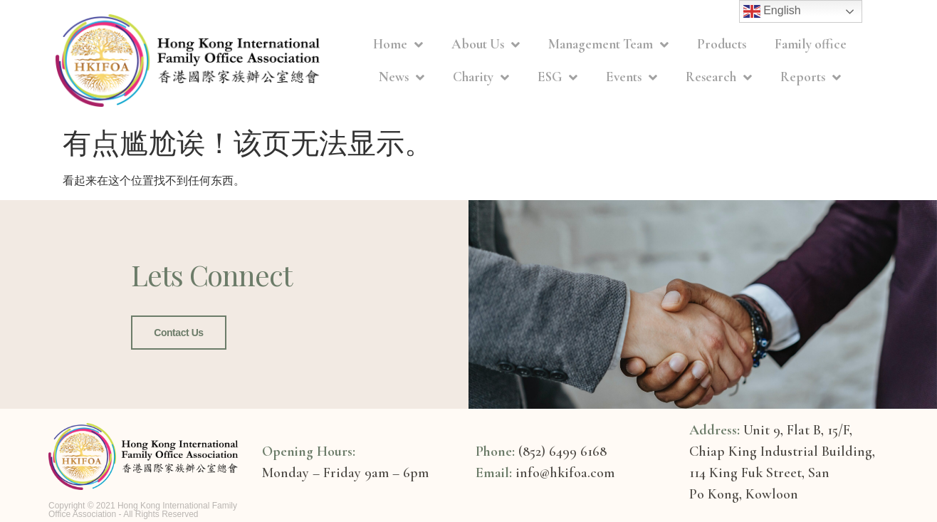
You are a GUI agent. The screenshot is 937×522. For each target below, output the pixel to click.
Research (719, 77)
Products (721, 44)
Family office (811, 44)
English (772, 11)
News (401, 77)
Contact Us (178, 332)
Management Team (608, 44)
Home (398, 44)
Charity (481, 77)
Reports (810, 77)
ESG (557, 77)
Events (631, 77)
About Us (485, 44)
